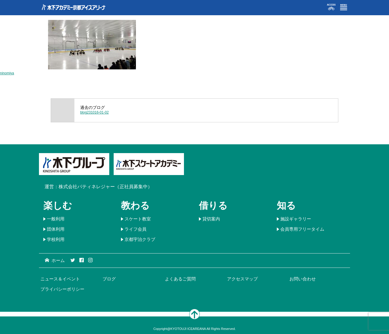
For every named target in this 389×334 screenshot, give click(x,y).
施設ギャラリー (295, 218)
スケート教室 (137, 218)
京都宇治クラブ (139, 239)
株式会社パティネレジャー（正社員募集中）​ (105, 186)
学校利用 (55, 239)
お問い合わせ (302, 278)
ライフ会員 (135, 229)
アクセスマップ (242, 278)
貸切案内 (211, 218)
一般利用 (55, 218)
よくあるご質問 (180, 278)
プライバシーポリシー (62, 289)
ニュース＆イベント (60, 278)
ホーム (55, 260)
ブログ (109, 278)
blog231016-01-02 (94, 112)
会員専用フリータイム (302, 229)
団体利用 (55, 229)
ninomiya (7, 73)
